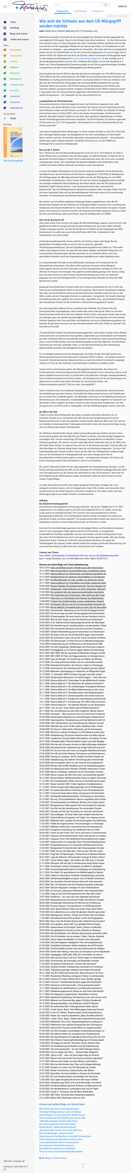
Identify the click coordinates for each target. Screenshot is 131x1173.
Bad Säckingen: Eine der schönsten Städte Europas (62, 1115)
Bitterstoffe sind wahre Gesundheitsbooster (59, 1109)
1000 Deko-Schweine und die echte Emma (58, 1121)
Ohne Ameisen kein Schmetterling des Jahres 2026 (62, 1118)
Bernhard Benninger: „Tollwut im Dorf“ (56, 1133)
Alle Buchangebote (13, 160)
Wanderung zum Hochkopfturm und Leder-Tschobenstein (65, 1136)
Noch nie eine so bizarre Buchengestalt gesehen (61, 1151)
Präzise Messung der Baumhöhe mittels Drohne (60, 1139)
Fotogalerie (97, 11)
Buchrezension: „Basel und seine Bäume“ (57, 1127)
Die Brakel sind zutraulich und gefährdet (57, 1148)
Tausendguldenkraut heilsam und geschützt (59, 1142)
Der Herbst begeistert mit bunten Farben (57, 1124)
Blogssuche (63, 11)
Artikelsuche (80, 11)
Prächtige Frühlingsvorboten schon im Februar (60, 1112)
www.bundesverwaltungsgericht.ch (87, 58)
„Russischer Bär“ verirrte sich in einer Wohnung (60, 1130)
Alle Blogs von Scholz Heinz (53, 1158)
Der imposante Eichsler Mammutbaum (56, 1145)
